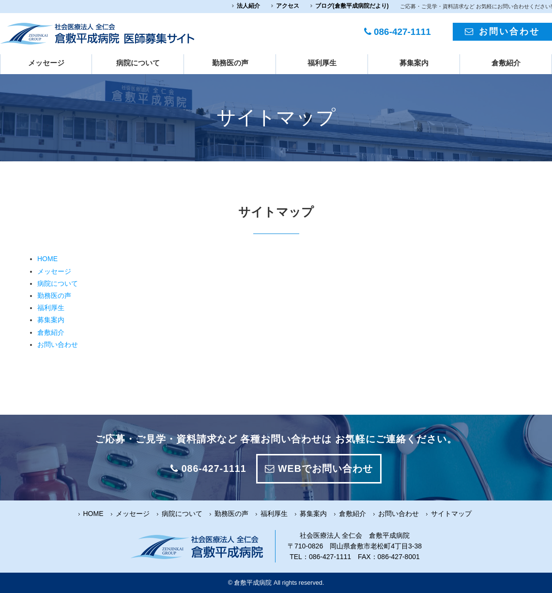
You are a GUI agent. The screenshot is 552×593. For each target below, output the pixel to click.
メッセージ (46, 63)
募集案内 (414, 63)
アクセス (287, 5)
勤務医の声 (230, 63)
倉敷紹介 (506, 63)
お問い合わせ (502, 31)
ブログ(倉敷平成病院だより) (352, 5)
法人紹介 (248, 5)
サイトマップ (451, 513)
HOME (47, 259)
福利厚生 (322, 63)
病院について (138, 63)
